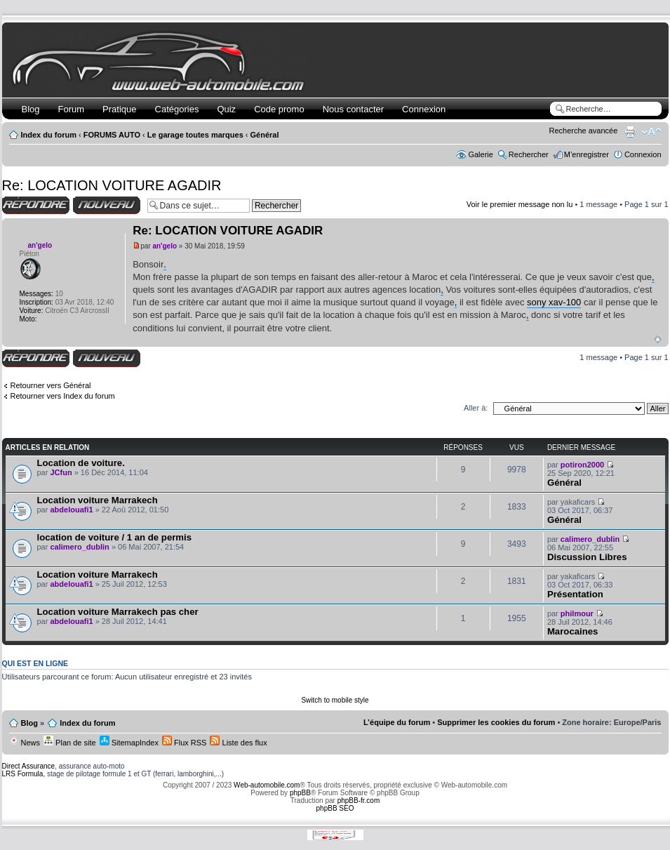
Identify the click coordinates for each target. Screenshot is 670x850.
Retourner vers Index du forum (63, 396)
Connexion (423, 109)
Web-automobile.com (266, 785)
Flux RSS (184, 742)
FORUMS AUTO (111, 135)
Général (264, 135)
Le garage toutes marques (195, 135)
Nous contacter (353, 109)
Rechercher (529, 154)
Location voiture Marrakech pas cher (118, 611)
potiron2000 (582, 464)
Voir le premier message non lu (520, 204)
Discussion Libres (587, 557)
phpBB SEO (335, 808)
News (25, 742)
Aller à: (476, 408)
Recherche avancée (583, 130)
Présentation (575, 594)
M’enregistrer (586, 154)
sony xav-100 (554, 302)
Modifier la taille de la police (651, 132)
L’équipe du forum (396, 722)
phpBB (300, 793)
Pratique (119, 109)
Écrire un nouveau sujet (106, 205)
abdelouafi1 (71, 509)
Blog (31, 109)
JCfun (61, 472)
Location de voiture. (81, 463)
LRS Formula (22, 774)
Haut (658, 339)
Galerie (480, 154)
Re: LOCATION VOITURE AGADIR (112, 185)
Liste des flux (238, 742)
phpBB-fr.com (358, 800)
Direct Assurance (28, 766)
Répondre (35, 205)
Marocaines (572, 631)
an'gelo (164, 246)
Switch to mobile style (334, 700)
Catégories (177, 109)
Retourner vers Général (51, 385)
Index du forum (48, 135)
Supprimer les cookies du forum (496, 722)
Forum (71, 109)
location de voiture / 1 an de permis (114, 537)
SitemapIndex (129, 742)
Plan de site (69, 742)
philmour (577, 613)
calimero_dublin (79, 547)
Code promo (279, 109)
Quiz (226, 109)
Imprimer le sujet (630, 132)
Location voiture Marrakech (97, 500)
